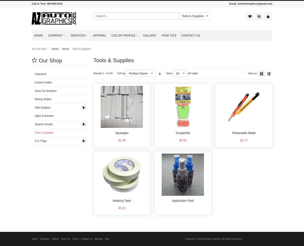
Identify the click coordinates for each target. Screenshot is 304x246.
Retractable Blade (244, 133)
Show (169, 73)
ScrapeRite (183, 133)
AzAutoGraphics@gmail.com (255, 3)
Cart (107, 239)
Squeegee (122, 133)
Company (45, 239)
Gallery (55, 239)
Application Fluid (183, 200)
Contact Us (86, 239)
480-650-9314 (55, 3)
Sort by (121, 73)
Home (55, 48)
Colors (75, 239)
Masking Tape (122, 200)
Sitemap (98, 239)
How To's (65, 239)
